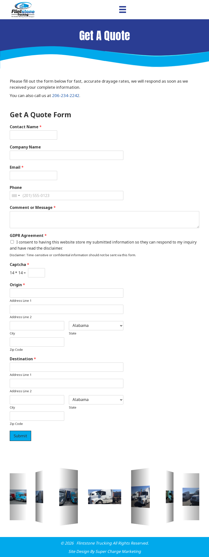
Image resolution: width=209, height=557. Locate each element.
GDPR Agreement (28, 235)
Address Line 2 (20, 317)
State (72, 333)
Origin (17, 284)
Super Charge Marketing (118, 551)
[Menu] (122, 9)
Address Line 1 (20, 301)
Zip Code (16, 350)
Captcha (19, 264)
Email (17, 167)
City (12, 333)
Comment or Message (33, 207)
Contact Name (26, 126)
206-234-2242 (65, 95)
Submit (20, 436)
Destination (23, 359)
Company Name (25, 147)
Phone (16, 187)
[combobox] (15, 195)
